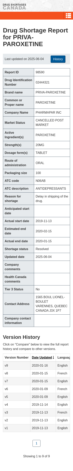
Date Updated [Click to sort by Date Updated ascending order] (42, 357)
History (58, 59)
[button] (68, 16)
